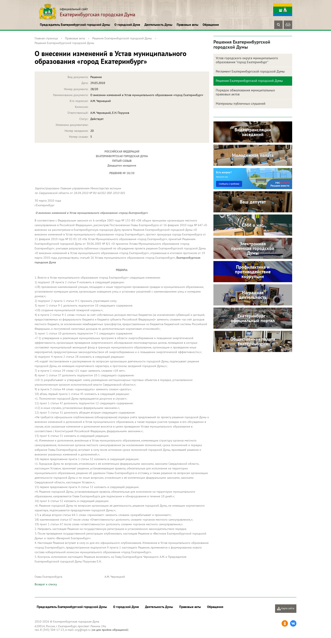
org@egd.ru (83, 630)
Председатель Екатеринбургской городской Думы (75, 25)
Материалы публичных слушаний (240, 103)
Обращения (211, 25)
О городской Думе (127, 25)
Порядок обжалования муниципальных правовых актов (245, 92)
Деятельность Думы (158, 25)
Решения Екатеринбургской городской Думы (122, 38)
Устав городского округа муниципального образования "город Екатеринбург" (247, 60)
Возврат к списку (46, 584)
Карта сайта (285, 608)
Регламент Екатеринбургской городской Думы (250, 71)
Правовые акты (187, 25)
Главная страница (46, 38)
